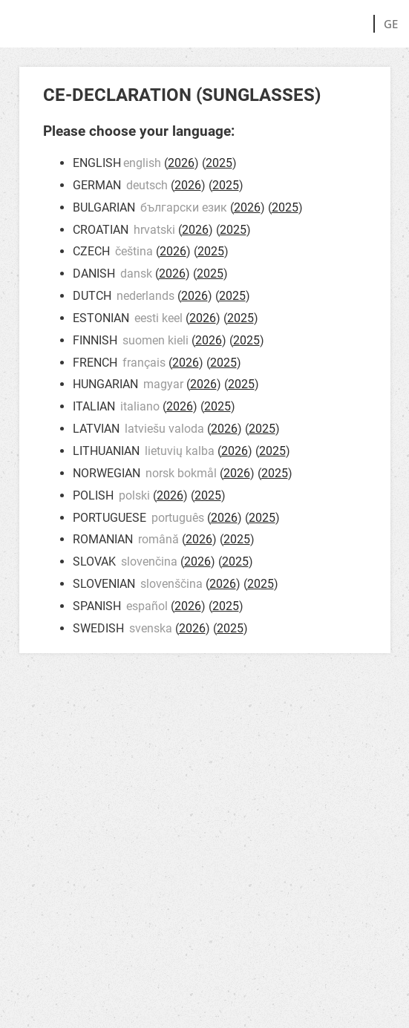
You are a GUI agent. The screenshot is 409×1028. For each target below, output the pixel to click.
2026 (181, 163)
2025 (219, 163)
